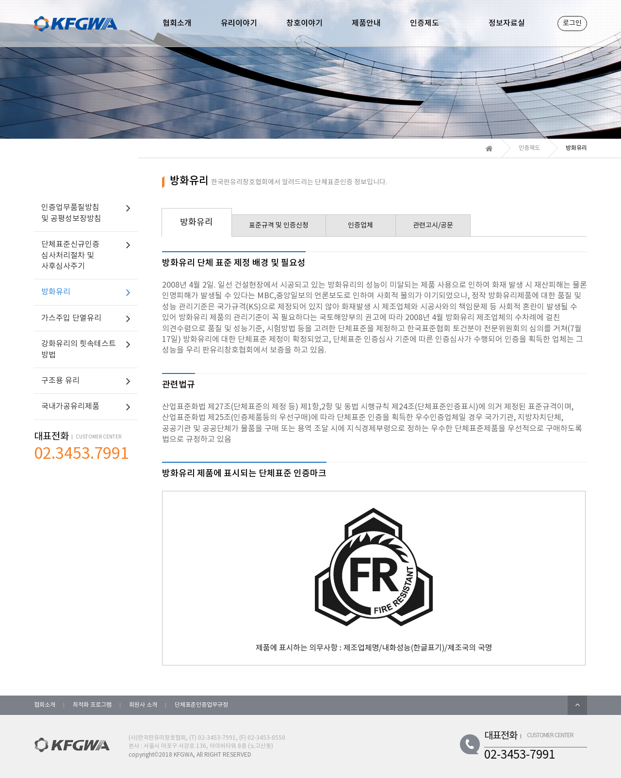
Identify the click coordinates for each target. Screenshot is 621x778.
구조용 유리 (60, 380)
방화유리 (55, 292)
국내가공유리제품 (70, 406)
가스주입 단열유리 (71, 318)
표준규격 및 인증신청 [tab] (279, 225)
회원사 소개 (143, 705)
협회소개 (44, 705)
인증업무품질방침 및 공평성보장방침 (71, 213)
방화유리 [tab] (196, 222)
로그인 (572, 23)
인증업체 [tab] (360, 225)
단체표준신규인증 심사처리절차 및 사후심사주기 (70, 255)
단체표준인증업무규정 (201, 705)
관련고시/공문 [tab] (433, 225)
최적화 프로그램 (92, 705)
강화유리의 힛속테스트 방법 (78, 349)
